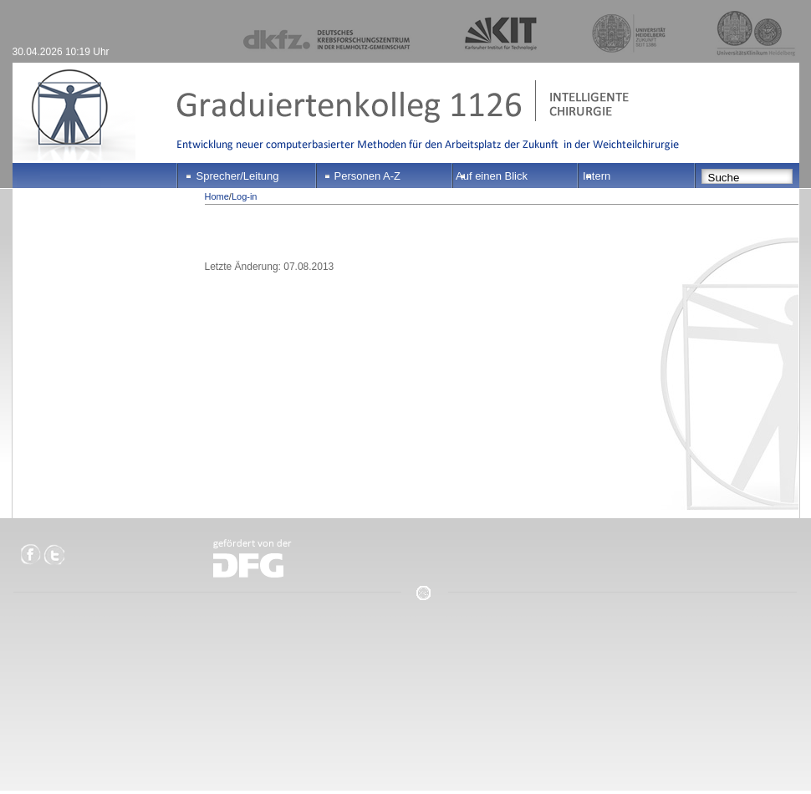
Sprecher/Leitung (237, 176)
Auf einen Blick (492, 176)
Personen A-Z (367, 176)
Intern (596, 176)
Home (217, 196)
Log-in (245, 196)
